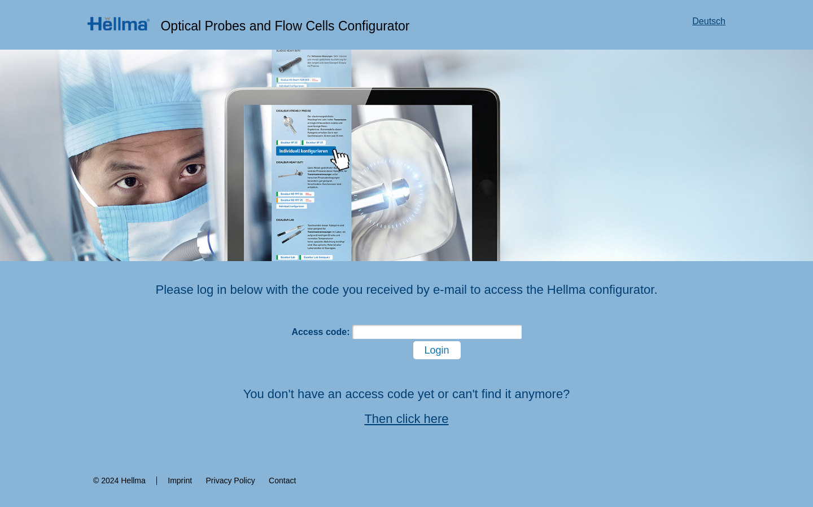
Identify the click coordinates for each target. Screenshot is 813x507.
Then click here (406, 419)
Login (437, 350)
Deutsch (708, 21)
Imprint (180, 481)
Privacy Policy (230, 481)
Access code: (320, 332)
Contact (282, 481)
